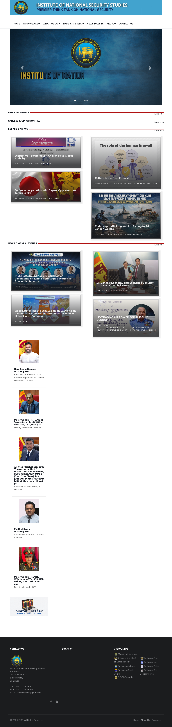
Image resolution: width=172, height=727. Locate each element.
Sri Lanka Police (149, 666)
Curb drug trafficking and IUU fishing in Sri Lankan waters (122, 227)
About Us (145, 720)
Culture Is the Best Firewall (112, 178)
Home (136, 720)
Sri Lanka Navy (149, 662)
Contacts (156, 720)
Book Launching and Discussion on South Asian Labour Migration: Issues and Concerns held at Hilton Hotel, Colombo (45, 313)
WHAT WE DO (50, 23)
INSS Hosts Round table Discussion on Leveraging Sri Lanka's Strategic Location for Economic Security (44, 279)
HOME (16, 23)
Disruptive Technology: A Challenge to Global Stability (44, 157)
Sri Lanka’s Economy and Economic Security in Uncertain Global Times (125, 284)
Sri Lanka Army (149, 658)
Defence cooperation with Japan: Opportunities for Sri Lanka (45, 192)
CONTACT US (126, 23)
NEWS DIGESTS (95, 23)
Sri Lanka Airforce (124, 666)
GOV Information (124, 677)
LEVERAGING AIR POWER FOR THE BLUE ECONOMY (122, 318)
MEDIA (110, 23)
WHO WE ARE (30, 23)
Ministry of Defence (125, 654)
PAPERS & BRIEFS (72, 23)
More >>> (159, 113)
